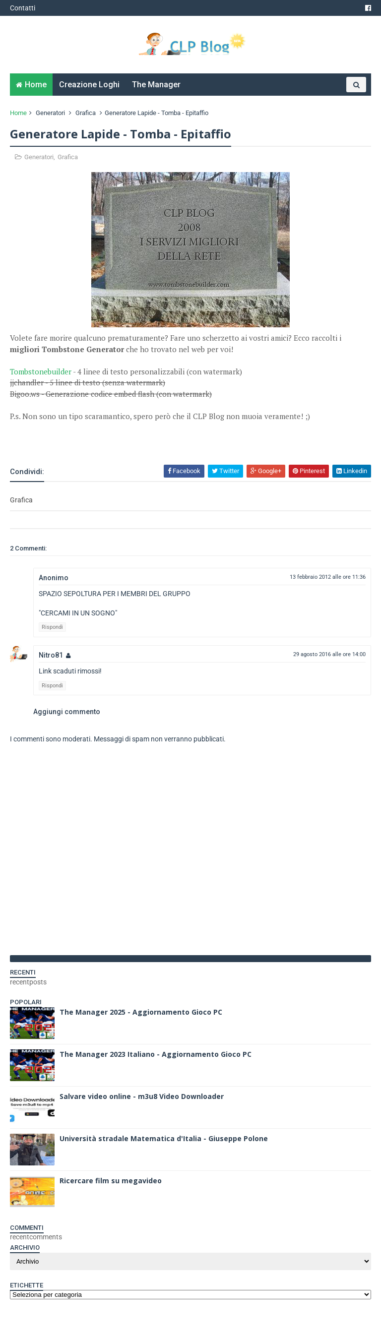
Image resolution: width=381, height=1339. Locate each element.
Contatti (22, 8)
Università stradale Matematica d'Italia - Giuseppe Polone (164, 1138)
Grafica (85, 113)
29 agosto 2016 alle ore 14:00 (329, 654)
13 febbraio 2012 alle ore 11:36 (328, 577)
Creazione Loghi (89, 84)
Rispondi (52, 627)
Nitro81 (51, 655)
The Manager (156, 84)
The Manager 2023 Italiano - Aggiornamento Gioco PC (156, 1054)
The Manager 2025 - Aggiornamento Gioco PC (141, 1012)
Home (36, 84)
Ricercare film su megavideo (111, 1180)
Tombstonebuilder (40, 371)
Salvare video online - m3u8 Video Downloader (142, 1096)
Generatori (50, 113)
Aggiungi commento (66, 712)
